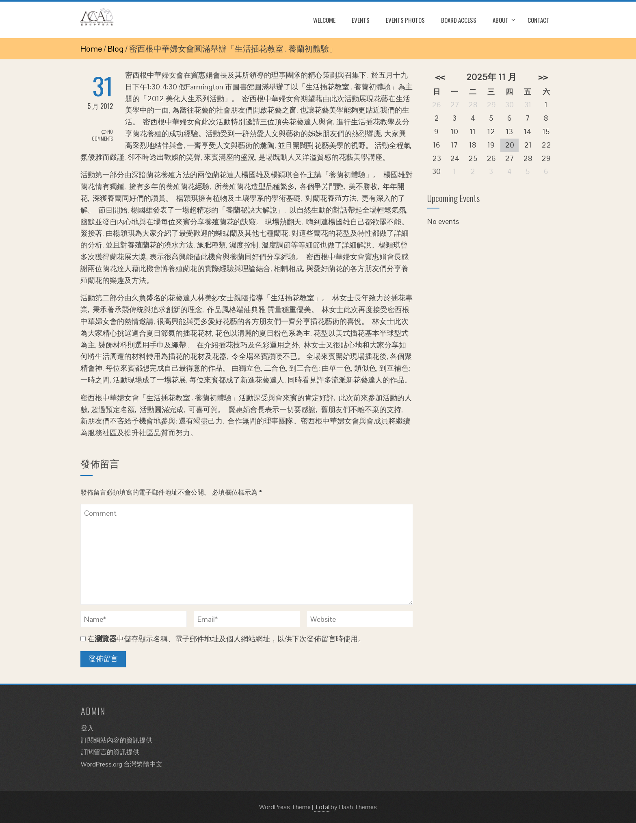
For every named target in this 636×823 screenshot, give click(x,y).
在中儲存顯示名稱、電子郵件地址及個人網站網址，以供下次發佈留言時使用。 (226, 638)
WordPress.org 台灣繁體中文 (121, 764)
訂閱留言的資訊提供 (110, 752)
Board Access (458, 19)
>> (543, 77)
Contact (538, 19)
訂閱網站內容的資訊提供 (116, 740)
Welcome (324, 19)
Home (91, 48)
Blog (115, 48)
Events (361, 19)
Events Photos (405, 19)
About (500, 19)
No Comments (102, 135)
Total (321, 807)
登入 (87, 728)
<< (440, 77)
